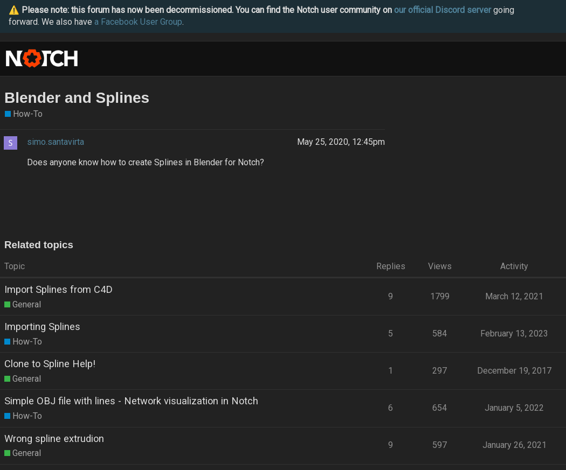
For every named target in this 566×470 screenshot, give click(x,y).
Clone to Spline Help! (49, 363)
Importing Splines (42, 326)
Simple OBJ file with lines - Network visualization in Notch (131, 400)
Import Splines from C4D (58, 289)
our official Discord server (442, 10)
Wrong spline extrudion (54, 438)
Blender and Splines (76, 97)
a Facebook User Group (138, 22)
